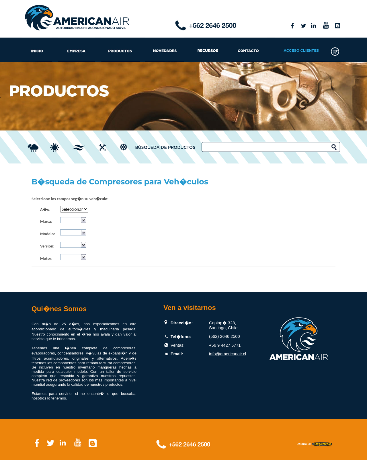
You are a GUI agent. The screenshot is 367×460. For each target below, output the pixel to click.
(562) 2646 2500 (224, 336)
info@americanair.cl (227, 354)
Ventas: (178, 345)
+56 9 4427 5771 (225, 345)
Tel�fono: (181, 336)
